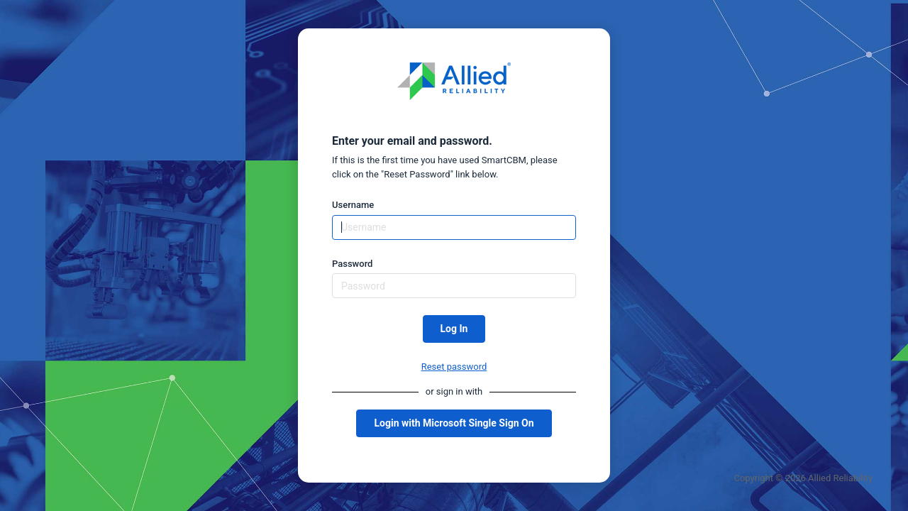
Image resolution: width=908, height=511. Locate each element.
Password (352, 263)
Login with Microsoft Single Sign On (453, 423)
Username (353, 204)
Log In (454, 328)
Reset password (454, 366)
